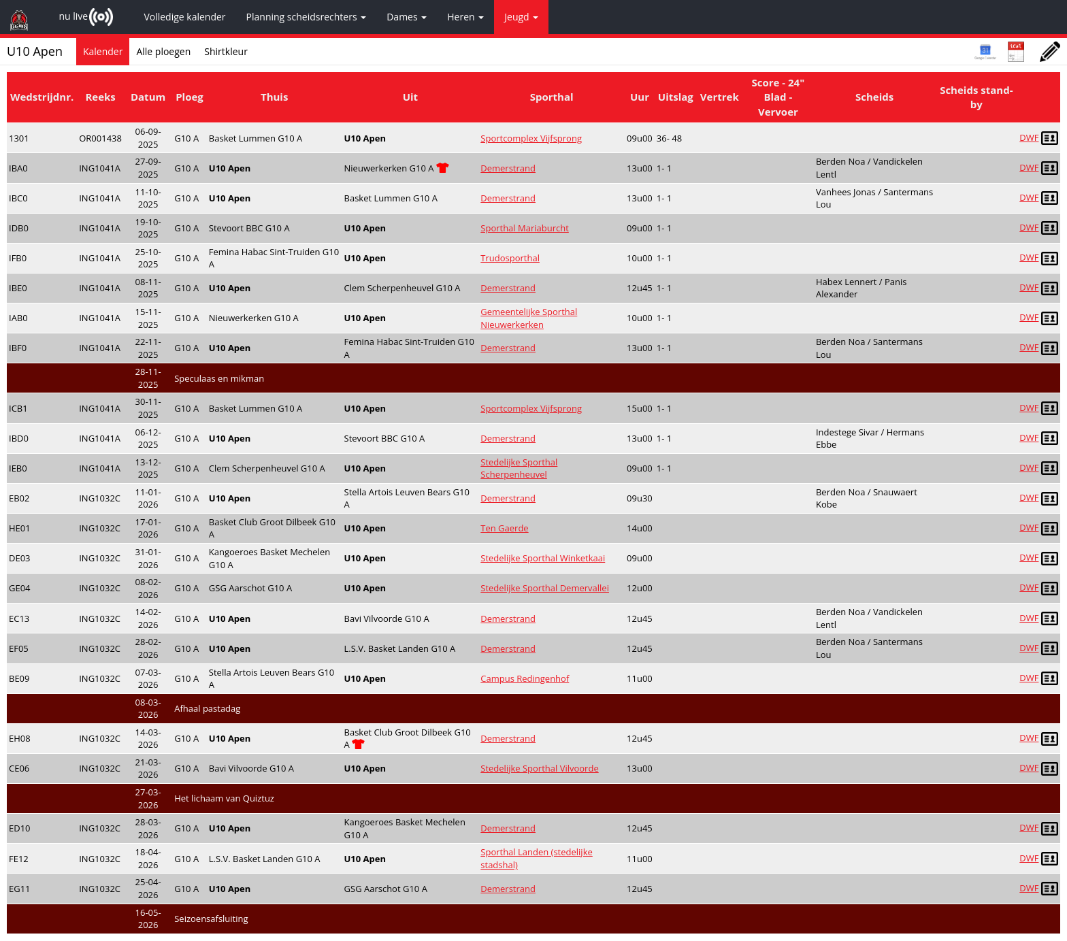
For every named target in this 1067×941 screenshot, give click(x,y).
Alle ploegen (163, 51)
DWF (1028, 137)
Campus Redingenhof (524, 678)
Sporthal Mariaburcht (524, 228)
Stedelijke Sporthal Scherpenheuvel (518, 468)
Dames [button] (407, 16)
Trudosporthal (510, 258)
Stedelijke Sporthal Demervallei (544, 588)
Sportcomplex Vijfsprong (531, 138)
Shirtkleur (226, 51)
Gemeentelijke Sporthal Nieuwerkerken (528, 318)
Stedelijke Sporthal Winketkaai (542, 558)
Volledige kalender (184, 16)
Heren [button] (465, 16)
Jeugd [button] (521, 16)
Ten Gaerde (504, 528)
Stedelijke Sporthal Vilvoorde (539, 768)
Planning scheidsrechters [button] (306, 16)
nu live (73, 16)
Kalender (102, 51)
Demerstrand (508, 168)
